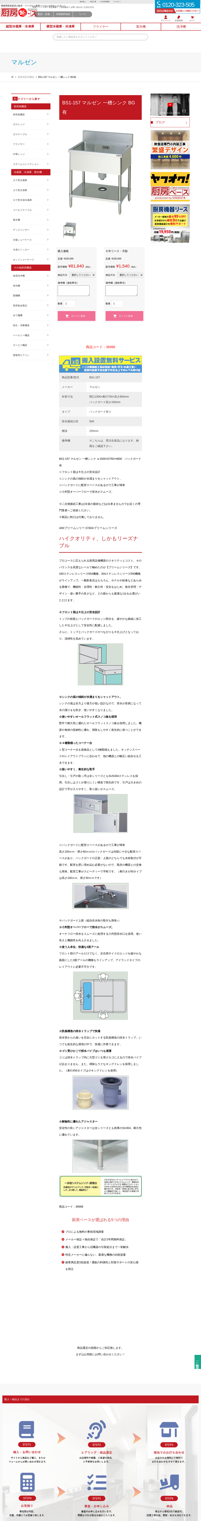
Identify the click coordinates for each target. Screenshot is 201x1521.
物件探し (82, 2)
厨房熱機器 (19, 114)
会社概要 (81, 12)
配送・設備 (72, 18)
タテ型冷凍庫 (20, 190)
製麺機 (16, 295)
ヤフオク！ (118, 2)
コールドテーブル (22, 210)
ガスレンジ (19, 124)
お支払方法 (118, 12)
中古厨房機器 (105, 2)
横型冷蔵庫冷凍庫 (60, 30)
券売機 (16, 285)
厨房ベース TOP (68, 12)
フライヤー (19, 144)
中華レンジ (19, 154)
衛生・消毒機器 (21, 325)
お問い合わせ (105, 12)
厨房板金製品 (20, 305)
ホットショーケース (23, 259)
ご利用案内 (92, 12)
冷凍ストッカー (21, 249)
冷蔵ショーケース (22, 239)
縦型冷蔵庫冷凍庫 (20, 30)
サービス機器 (20, 345)
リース (111, 18)
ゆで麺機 (17, 315)
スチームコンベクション (26, 164)
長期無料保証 (92, 18)
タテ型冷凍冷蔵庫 (22, 200)
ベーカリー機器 (21, 335)
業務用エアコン (21, 355)
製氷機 (16, 219)
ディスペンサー (21, 229)
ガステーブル (20, 134)
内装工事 (93, 2)
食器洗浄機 (19, 275)
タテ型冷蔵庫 (20, 180)
